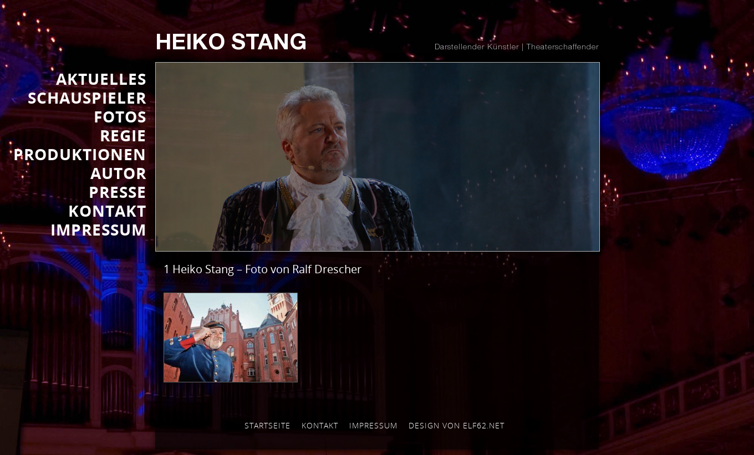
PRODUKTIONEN (79, 154)
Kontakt (320, 425)
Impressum (373, 425)
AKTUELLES (101, 78)
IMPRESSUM (98, 229)
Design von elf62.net (457, 425)
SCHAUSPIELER (87, 97)
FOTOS (120, 116)
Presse (117, 191)
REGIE (123, 135)
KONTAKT (107, 210)
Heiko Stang (231, 44)
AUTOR (118, 172)
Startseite (267, 425)
